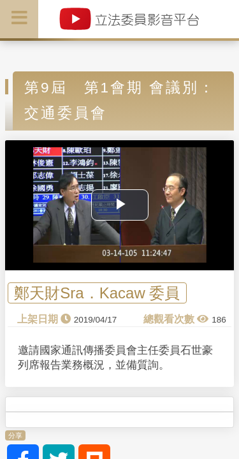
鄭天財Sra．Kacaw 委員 (97, 293)
